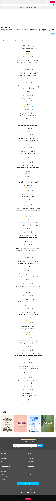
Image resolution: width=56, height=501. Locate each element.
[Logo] (5, 2)
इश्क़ (28, 159)
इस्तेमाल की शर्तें (29, 497)
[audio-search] (54, 5)
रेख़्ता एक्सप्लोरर (31, 466)
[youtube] (28, 492)
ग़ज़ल (9, 41)
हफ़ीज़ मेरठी (28, 200)
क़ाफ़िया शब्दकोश (4, 458)
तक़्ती (2, 461)
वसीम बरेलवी (28, 118)
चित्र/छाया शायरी (25, 41)
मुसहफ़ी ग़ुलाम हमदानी (28, 372)
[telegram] (34, 492)
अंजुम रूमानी (28, 228)
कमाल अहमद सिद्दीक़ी (28, 241)
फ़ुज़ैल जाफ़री (28, 131)
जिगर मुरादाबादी (28, 214)
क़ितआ (16, 41)
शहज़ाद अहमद (28, 279)
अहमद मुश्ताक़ (28, 157)
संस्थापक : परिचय (31, 458)
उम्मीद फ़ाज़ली (28, 144)
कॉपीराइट (34, 497)
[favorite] (23, 57)
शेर (4, 41)
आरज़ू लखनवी (28, 359)
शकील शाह (28, 78)
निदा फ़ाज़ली (28, 171)
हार (29, 53)
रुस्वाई (30, 374)
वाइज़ (30, 216)
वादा (30, 187)
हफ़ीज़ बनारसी (28, 332)
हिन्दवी (2, 474)
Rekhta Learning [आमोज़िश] (31, 476)
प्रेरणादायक (30, 173)
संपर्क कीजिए (30, 461)
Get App (52, 1)
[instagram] (31, 492)
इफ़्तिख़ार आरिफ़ (28, 305)
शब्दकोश (26, 7)
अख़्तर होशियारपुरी (28, 292)
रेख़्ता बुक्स (3, 479)
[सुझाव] (30, 57)
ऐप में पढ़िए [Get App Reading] (28, 498)
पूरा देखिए (53, 33)
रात (29, 202)
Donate (48, 1)
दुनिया (28, 401)
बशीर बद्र (28, 104)
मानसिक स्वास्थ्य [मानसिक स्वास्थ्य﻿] (30, 106)
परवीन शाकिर (28, 51)
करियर (29, 464)
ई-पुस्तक (34, 7)
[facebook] (22, 492)
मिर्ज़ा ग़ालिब (28, 91)
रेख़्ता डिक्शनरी (4, 476)
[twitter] (25, 492)
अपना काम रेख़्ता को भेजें (5, 466)
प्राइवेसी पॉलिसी (22, 497)
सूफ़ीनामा (30, 474)
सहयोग (2, 455)
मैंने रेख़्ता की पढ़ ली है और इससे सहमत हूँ (24, 448)
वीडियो (30, 7)
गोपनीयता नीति (22, 448)
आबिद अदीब (28, 266)
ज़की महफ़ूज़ (28, 399)
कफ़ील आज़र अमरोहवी (28, 185)
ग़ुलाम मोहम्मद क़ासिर (28, 318)
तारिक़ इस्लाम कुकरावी (28, 386)
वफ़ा (30, 320)
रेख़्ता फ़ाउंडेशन (31, 455)
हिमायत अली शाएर (28, 346)
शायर (21, 7)
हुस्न (30, 334)
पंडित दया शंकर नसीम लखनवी (28, 254)
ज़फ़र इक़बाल (28, 66)
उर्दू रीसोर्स (3, 464)
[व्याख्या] (28, 95)
